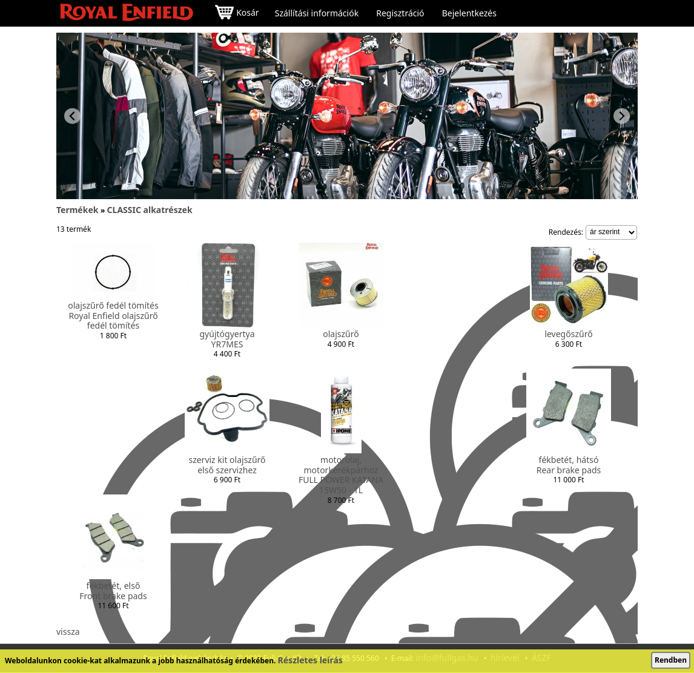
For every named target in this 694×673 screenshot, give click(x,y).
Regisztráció (400, 13)
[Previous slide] (72, 116)
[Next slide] (621, 116)
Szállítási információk (317, 13)
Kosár (237, 13)
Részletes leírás (310, 660)
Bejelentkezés (469, 13)
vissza (68, 631)
